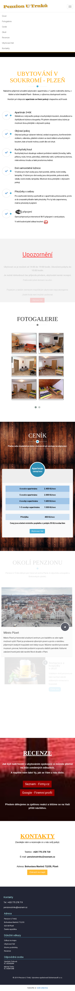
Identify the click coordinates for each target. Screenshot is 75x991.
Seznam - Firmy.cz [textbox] (37, 784)
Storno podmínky (11, 947)
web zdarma (42, 988)
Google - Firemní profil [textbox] (37, 792)
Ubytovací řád (37, 531)
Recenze (7, 951)
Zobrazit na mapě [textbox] (37, 872)
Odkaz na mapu (10, 940)
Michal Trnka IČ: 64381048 (9, 968)
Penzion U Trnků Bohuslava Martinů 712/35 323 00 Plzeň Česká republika (14, 924)
